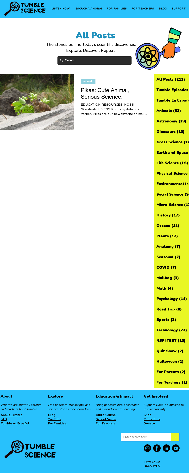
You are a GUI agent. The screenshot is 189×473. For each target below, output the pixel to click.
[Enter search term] (143, 437)
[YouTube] (176, 448)
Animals (88, 81)
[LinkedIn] (166, 448)
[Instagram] (147, 448)
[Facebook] (157, 448)
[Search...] (94, 60)
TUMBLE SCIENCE (33, 7)
